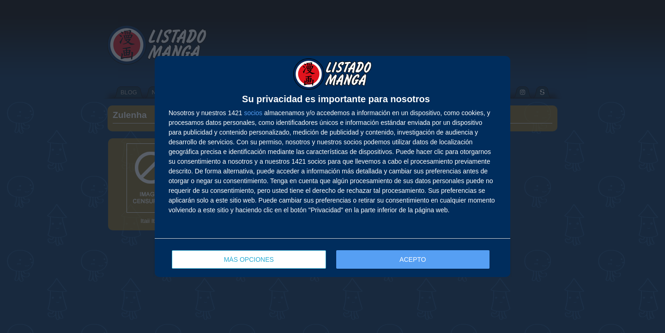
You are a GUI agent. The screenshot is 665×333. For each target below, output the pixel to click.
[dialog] (332, 166)
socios (253, 113)
